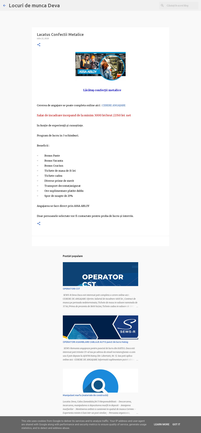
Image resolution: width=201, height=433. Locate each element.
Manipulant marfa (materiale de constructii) (85, 395)
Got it (176, 424)
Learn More (161, 424)
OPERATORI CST (71, 288)
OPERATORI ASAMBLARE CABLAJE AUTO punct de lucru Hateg (95, 342)
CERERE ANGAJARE (113, 105)
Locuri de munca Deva (34, 5)
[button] (39, 45)
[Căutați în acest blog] (182, 5)
